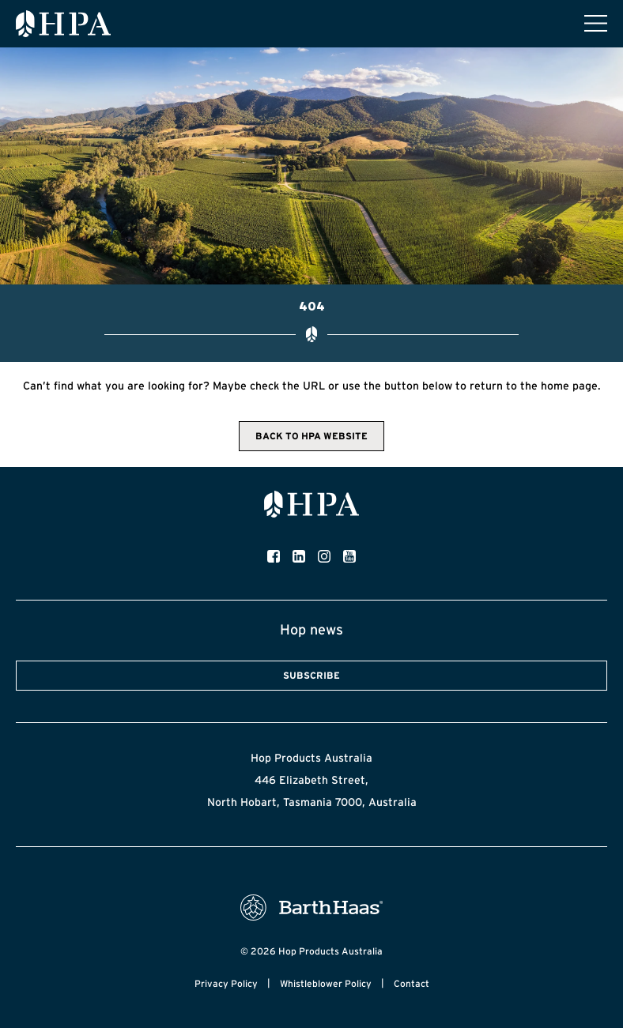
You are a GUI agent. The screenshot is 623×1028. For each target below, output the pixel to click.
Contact (411, 983)
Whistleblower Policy (326, 983)
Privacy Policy (226, 983)
